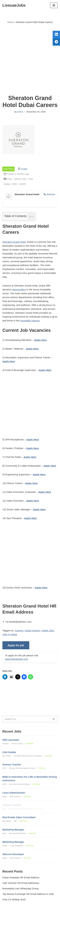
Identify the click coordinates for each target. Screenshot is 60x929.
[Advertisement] (30, 59)
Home (10, 22)
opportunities (19, 289)
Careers (19, 630)
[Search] (26, 719)
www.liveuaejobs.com (16, 659)
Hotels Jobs (47, 630)
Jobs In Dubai (9, 634)
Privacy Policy (10, 917)
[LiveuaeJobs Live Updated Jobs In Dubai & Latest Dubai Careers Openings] (14, 5)
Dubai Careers (32, 630)
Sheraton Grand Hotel (14, 242)
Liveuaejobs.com (19, 924)
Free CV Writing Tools (14, 899)
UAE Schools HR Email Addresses (20, 883)
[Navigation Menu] (54, 5)
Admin (20, 112)
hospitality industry (30, 320)
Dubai (24, 169)
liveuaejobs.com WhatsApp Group (20, 888)
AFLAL (46, 924)
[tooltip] (56, 34)
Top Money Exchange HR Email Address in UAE (28, 894)
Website (50, 194)
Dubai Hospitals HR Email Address (20, 877)
